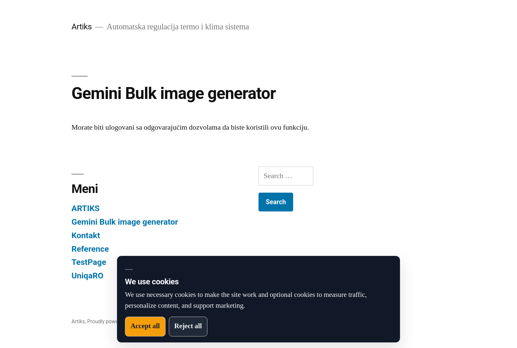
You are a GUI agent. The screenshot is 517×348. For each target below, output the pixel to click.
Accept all (145, 326)
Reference (90, 249)
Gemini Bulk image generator (125, 222)
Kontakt (86, 235)
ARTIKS (86, 208)
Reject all (188, 326)
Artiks (82, 26)
